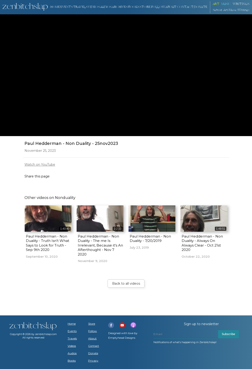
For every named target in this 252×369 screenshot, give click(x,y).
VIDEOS (94, 7)
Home (55, 7)
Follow (158, 7)
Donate (93, 353)
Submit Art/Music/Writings (231, 10)
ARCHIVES (120, 7)
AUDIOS (106, 7)
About (171, 7)
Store (145, 7)
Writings (241, 4)
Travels (72, 338)
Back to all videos (126, 283)
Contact (185, 7)
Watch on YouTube (39, 164)
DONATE (200, 7)
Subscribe (228, 334)
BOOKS (133, 7)
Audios (72, 353)
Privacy (93, 360)
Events (66, 7)
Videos (72, 346)
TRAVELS (80, 7)
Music (226, 4)
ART (216, 4)
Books (72, 360)
